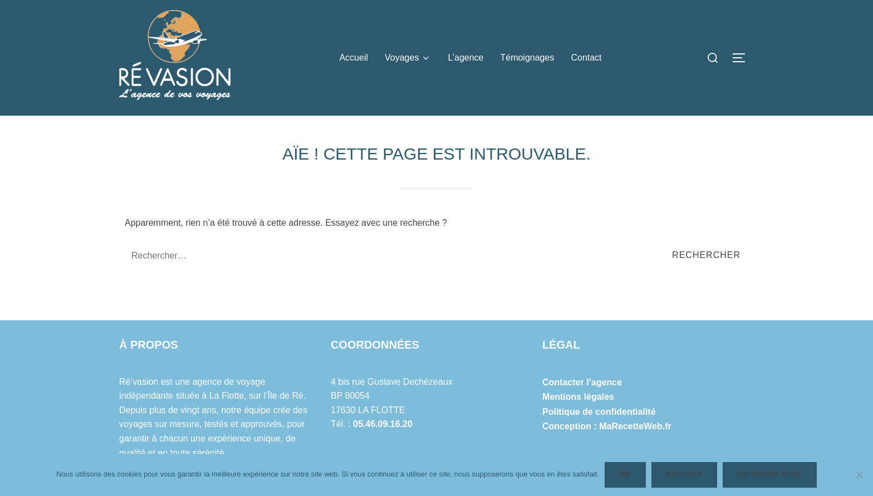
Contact (586, 57)
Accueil (353, 57)
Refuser (684, 474)
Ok (625, 474)
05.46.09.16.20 (383, 424)
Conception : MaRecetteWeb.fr (606, 426)
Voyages (408, 58)
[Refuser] (859, 474)
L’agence (465, 57)
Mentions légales (578, 396)
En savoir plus (769, 474)
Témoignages (527, 57)
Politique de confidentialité (599, 411)
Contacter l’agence (582, 382)
